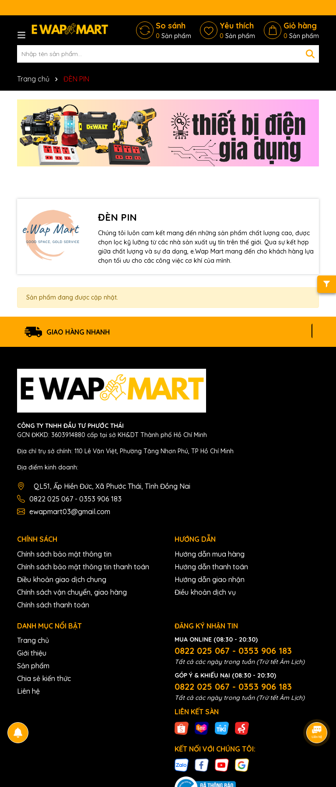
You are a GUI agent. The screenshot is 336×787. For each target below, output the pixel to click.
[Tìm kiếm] (310, 53)
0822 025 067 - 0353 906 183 (75, 498)
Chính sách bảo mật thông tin (64, 554)
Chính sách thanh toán (53, 604)
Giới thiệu (31, 653)
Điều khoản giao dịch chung (61, 579)
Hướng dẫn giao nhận (210, 579)
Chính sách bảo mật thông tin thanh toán (83, 566)
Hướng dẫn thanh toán (211, 566)
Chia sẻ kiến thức (44, 678)
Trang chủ (33, 640)
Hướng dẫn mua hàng (210, 554)
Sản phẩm (33, 665)
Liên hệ (28, 691)
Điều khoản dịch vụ (205, 592)
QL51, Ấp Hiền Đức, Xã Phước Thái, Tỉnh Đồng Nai (112, 486)
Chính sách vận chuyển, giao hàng (72, 592)
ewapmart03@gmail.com (69, 511)
